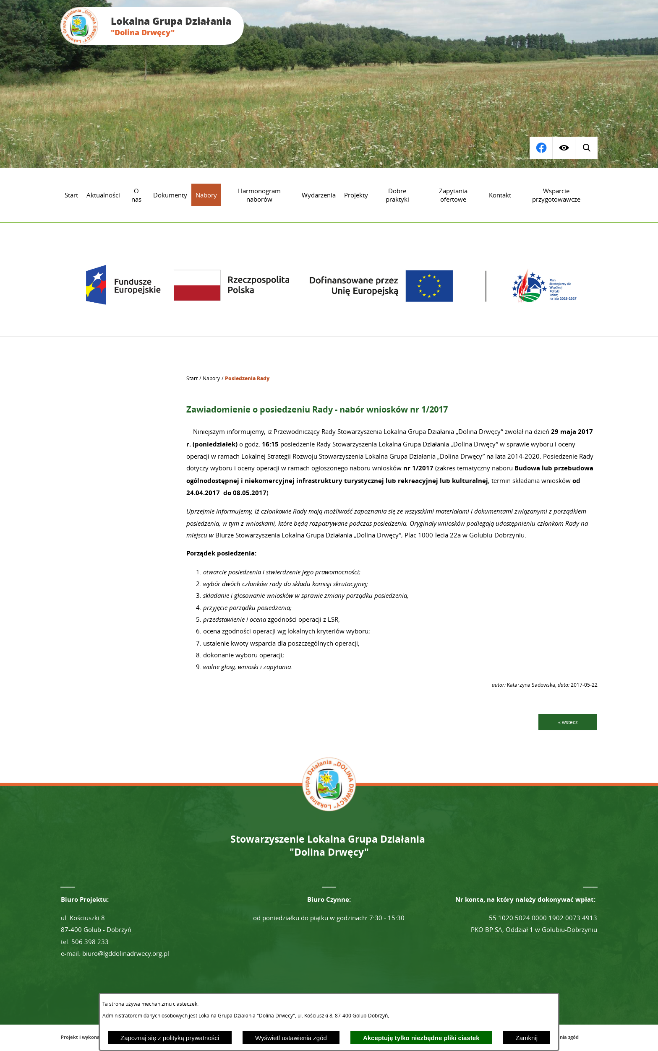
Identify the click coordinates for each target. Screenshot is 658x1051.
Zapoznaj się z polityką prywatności (169, 1037)
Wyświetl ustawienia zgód (291, 1037)
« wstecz (568, 722)
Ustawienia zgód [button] (560, 1037)
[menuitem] (71, 195)
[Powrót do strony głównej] (192, 378)
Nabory (211, 378)
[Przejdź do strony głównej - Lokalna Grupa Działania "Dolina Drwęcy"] (152, 26)
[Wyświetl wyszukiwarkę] (541, 148)
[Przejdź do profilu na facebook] (586, 148)
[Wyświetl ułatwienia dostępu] (563, 148)
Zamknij (526, 1037)
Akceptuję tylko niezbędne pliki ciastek (421, 1037)
